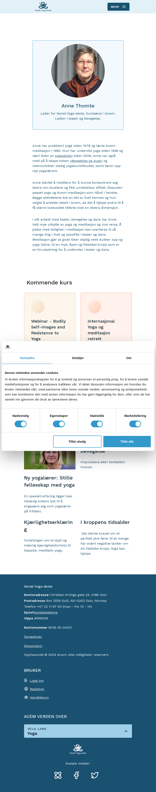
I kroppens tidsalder (105, 522)
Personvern (33, 646)
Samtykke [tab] (27, 358)
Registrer (37, 689)
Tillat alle (127, 441)
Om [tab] (129, 358)
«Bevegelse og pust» (86, 161)
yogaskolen (64, 156)
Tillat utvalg (77, 441)
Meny (118, 6)
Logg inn (37, 681)
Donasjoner (33, 637)
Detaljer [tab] (78, 358)
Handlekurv (39, 697)
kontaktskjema (46, 612)
